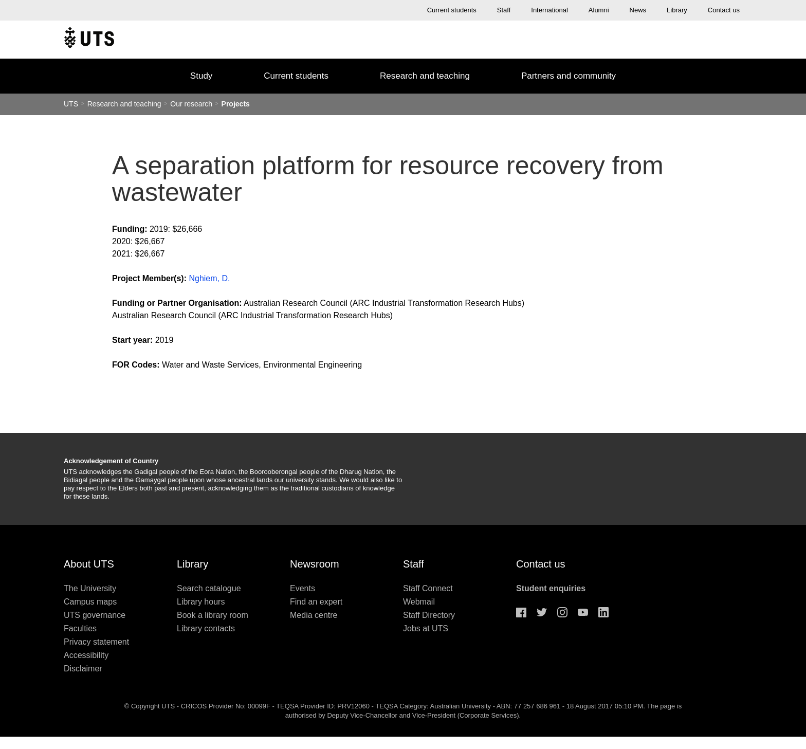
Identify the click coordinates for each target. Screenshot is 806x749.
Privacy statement (96, 641)
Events (302, 588)
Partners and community (568, 76)
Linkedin (603, 612)
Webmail (419, 601)
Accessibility (86, 655)
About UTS (89, 564)
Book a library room (212, 615)
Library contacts (206, 628)
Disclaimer (83, 668)
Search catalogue (209, 588)
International (549, 10)
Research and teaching (425, 76)
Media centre (314, 615)
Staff (504, 10)
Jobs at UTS (425, 628)
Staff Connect (428, 588)
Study (201, 76)
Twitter (542, 612)
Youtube (583, 612)
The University (90, 588)
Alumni (599, 10)
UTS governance (94, 615)
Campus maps (90, 601)
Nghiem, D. (209, 278)
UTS (71, 104)
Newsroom (314, 564)
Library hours (201, 601)
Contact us (724, 10)
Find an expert (316, 601)
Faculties (80, 628)
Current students (452, 10)
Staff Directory (429, 615)
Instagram (562, 612)
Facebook (521, 612)
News (638, 10)
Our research (191, 104)
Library (677, 10)
